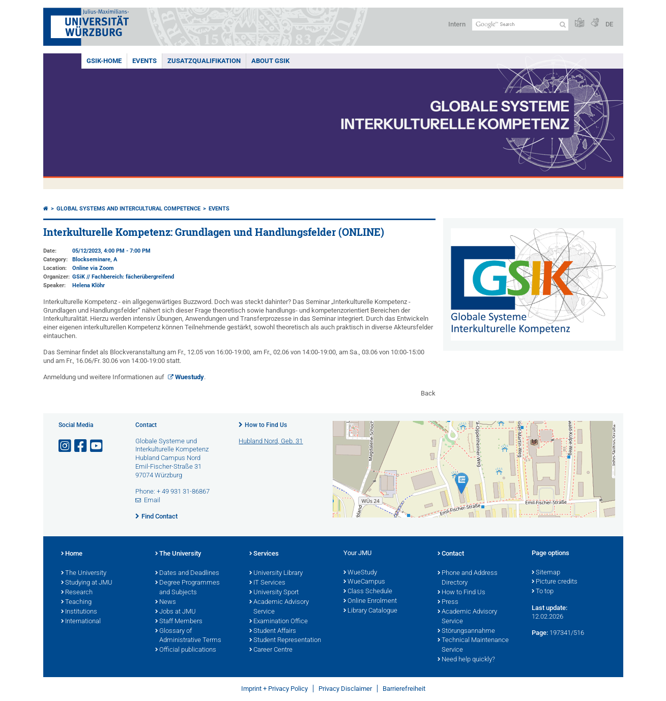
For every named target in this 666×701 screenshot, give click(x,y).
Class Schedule (367, 591)
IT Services (267, 583)
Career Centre (271, 650)
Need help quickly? (466, 659)
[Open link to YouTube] (97, 446)
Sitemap (546, 572)
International (81, 621)
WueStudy (360, 572)
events (144, 61)
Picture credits (554, 582)
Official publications (185, 650)
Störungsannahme (466, 631)
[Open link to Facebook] (81, 446)
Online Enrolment (370, 601)
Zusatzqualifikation (204, 61)
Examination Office (278, 621)
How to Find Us (266, 425)
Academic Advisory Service (279, 607)
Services (264, 554)
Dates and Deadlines (187, 573)
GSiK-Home (104, 61)
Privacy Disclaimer (345, 688)
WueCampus (364, 582)
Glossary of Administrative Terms (188, 636)
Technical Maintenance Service (473, 645)
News (165, 602)
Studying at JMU (86, 583)
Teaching (76, 602)
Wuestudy (189, 377)
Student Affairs (272, 631)
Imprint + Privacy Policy (274, 688)
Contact (451, 554)
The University (83, 573)
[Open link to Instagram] (66, 446)
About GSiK (270, 61)
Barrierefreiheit (404, 688)
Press (448, 602)
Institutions (79, 612)
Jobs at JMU (175, 612)
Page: (540, 632)
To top (543, 591)
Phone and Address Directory (468, 578)
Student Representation (285, 640)
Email (152, 500)
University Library (276, 573)
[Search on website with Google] (520, 25)
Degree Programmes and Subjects (187, 587)
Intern (457, 24)
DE (609, 24)
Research (77, 592)
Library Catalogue (370, 611)
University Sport (274, 592)
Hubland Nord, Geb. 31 (271, 441)
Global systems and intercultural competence (128, 208)
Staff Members (178, 621)
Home (71, 554)
